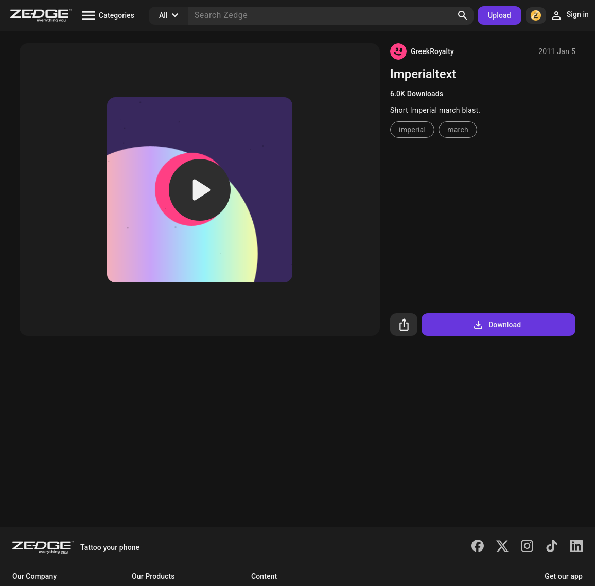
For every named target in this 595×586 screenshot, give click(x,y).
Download (496, 324)
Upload (499, 15)
